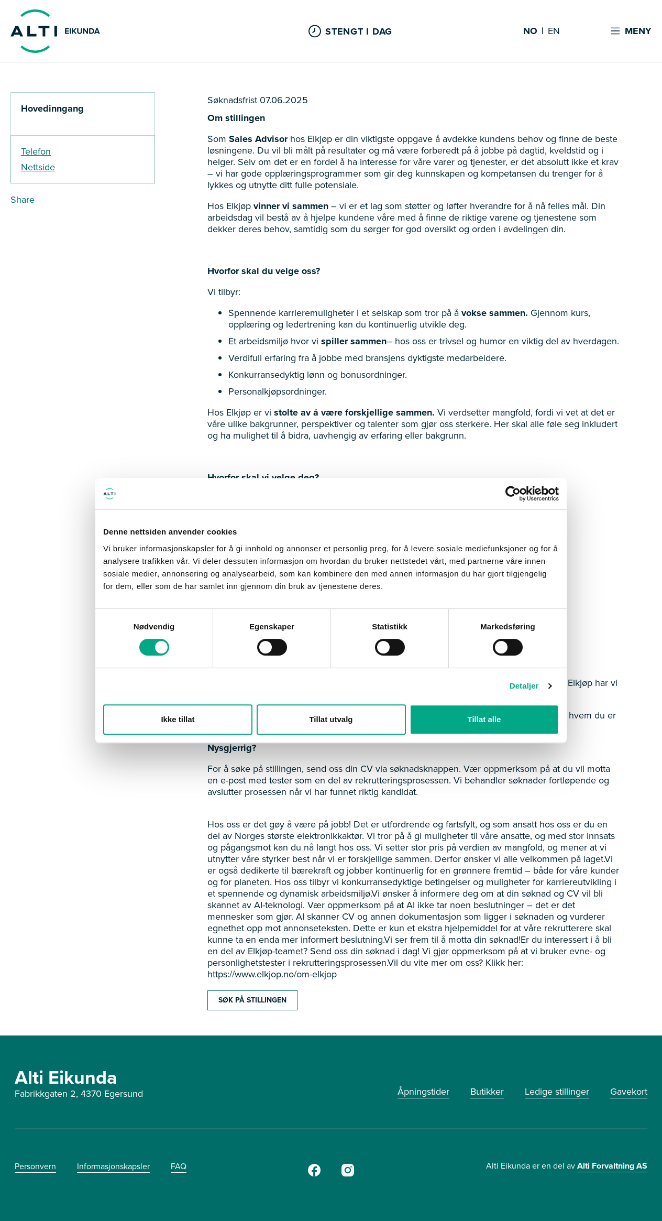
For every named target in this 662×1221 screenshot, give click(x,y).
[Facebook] (314, 1173)
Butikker (487, 1091)
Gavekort (628, 1091)
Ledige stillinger (557, 1091)
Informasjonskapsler (113, 1166)
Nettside (38, 167)
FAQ (178, 1166)
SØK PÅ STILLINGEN (252, 1000)
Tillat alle (484, 719)
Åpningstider (423, 1091)
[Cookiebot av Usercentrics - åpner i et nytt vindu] (513, 494)
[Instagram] (347, 1173)
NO (530, 31)
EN (554, 31)
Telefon (36, 151)
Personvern (35, 1166)
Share (22, 199)
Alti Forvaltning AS (612, 1166)
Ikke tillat (177, 719)
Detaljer (524, 685)
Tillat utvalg (330, 719)
